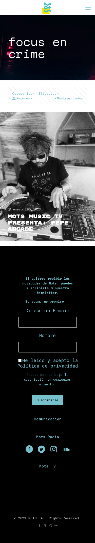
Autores (22, 98)
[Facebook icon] (40, 525)
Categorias (23, 93)
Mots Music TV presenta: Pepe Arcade (38, 222)
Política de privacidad (47, 366)
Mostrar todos (68, 98)
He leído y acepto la (47, 363)
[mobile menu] (88, 7)
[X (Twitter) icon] (45, 525)
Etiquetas (49, 93)
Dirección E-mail (47, 310)
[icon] (56, 525)
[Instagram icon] (50, 525)
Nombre (47, 335)
